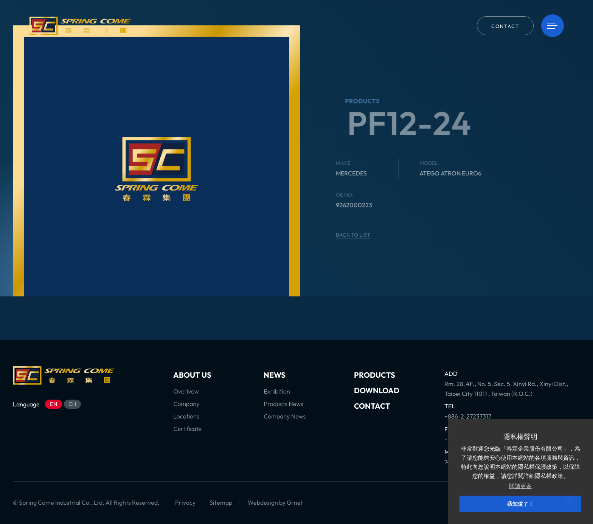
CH (72, 404)
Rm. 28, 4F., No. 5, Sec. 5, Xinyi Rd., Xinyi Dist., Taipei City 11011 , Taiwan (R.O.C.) (506, 388)
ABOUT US (192, 375)
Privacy (185, 502)
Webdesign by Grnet (275, 502)
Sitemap (221, 502)
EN (53, 404)
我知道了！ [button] (520, 504)
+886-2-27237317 (467, 416)
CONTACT (372, 406)
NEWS (275, 375)
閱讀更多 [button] (520, 486)
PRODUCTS (374, 375)
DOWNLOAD (376, 390)
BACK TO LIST (360, 234)
